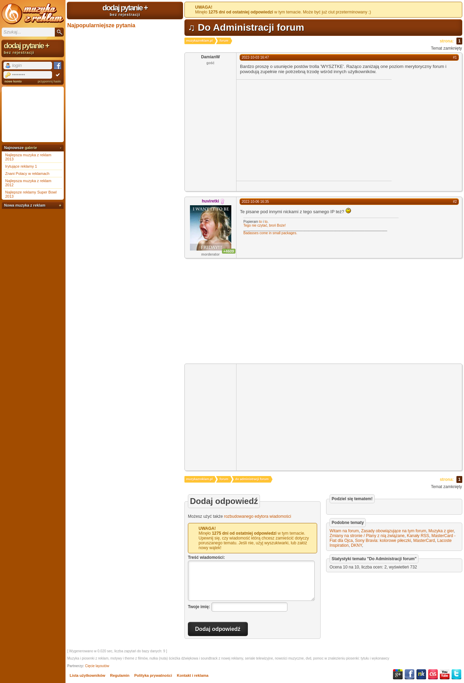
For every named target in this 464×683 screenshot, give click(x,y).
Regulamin (119, 675)
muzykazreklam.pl (199, 40)
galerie (31, 148)
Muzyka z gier (441, 530)
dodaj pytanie (125, 10)
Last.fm (433, 674)
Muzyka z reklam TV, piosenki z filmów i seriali (33, 13)
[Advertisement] (294, 129)
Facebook (409, 674)
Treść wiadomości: (206, 557)
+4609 (228, 251)
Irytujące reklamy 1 (21, 166)
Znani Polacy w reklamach (27, 173)
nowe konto (13, 81)
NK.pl (421, 674)
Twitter (456, 674)
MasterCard (424, 540)
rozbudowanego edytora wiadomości (257, 516)
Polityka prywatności (153, 675)
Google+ (398, 674)
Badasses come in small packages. (270, 233)
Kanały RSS (418, 535)
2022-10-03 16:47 (255, 57)
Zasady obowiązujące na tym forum (393, 530)
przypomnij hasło (49, 81)
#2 (455, 202)
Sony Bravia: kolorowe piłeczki (383, 540)
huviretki (210, 201)
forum (224, 40)
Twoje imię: (199, 606)
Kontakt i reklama (193, 675)
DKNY (356, 545)
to (260, 222)
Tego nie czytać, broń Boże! (264, 225)
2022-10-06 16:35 (255, 202)
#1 (455, 57)
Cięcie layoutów (97, 666)
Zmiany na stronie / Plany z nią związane (367, 535)
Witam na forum (344, 530)
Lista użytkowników (87, 675)
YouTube (445, 674)
